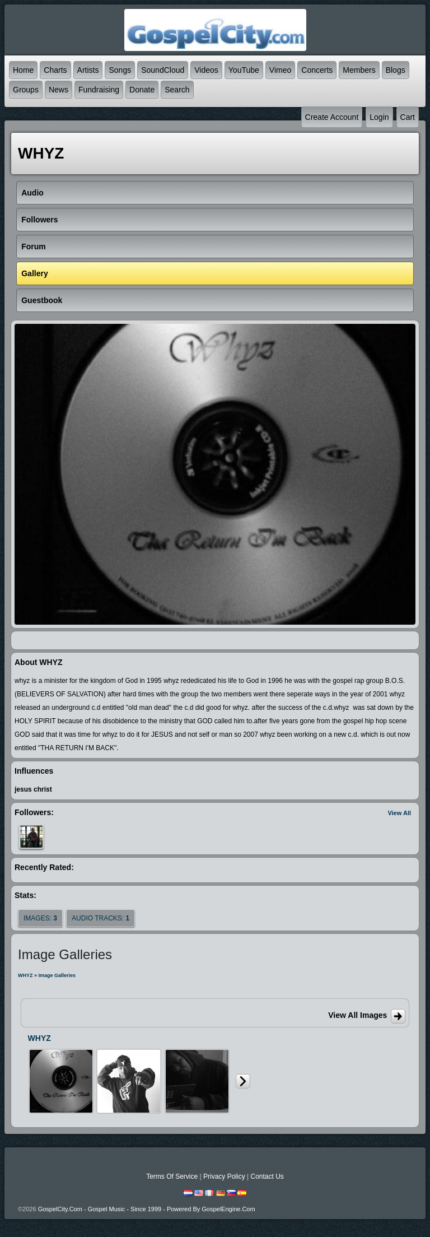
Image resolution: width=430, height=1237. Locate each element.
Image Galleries (57, 975)
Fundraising (98, 89)
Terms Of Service (172, 1176)
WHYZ (25, 975)
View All (399, 813)
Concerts (317, 70)
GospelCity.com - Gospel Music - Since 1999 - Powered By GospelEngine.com (146, 1209)
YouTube (243, 70)
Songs (120, 70)
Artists (88, 70)
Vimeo (280, 70)
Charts (55, 70)
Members (359, 70)
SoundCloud (162, 70)
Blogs (395, 70)
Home (23, 70)
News (58, 89)
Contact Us (266, 1176)
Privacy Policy (224, 1176)
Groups (26, 89)
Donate (142, 89)
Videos (206, 70)
